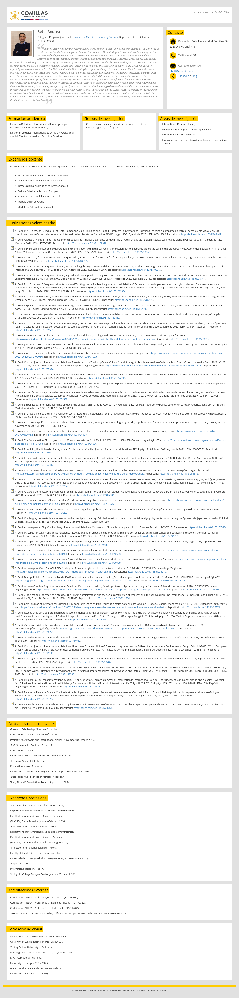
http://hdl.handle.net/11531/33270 (146, 571)
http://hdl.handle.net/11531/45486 (207, 527)
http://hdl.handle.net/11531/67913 (106, 378)
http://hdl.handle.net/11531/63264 (48, 486)
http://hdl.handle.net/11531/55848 (179, 473)
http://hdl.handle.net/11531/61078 (67, 434)
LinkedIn (184, 76)
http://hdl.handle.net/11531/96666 (106, 291)
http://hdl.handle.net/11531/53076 (94, 503)
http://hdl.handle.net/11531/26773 (34, 632)
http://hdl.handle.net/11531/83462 (100, 317)
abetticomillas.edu (182, 71)
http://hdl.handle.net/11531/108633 (131, 252)
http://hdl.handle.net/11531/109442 (201, 234)
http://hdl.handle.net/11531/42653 (101, 554)
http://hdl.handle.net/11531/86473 (134, 300)
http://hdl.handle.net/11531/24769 (82, 686)
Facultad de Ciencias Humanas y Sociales (95, 37)
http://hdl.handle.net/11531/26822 (167, 580)
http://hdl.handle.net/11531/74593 (77, 356)
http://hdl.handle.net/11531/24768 (92, 708)
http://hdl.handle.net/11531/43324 (90, 545)
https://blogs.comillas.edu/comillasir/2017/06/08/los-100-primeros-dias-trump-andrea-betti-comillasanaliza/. (119, 628)
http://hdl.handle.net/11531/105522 (68, 261)
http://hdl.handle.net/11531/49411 (96, 495)
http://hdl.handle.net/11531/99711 (185, 278)
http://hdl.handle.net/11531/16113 (34, 653)
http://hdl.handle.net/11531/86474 (127, 309)
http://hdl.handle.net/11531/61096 (77, 443)
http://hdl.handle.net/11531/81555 (34, 330)
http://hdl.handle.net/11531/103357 (141, 269)
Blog (194, 76)
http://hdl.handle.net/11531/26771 (200, 607)
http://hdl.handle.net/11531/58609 (34, 452)
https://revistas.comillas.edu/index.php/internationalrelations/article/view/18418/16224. (154, 365)
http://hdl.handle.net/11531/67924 (34, 369)
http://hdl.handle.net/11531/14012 (61, 640)
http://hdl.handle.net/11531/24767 (34, 699)
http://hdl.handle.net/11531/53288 (55, 674)
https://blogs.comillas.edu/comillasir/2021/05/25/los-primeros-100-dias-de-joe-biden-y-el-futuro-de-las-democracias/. (80, 473)
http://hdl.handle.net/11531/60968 (101, 562)
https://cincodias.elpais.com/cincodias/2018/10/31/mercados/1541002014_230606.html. (64, 571)
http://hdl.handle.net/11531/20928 (89, 619)
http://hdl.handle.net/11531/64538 (48, 399)
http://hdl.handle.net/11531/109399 (87, 243)
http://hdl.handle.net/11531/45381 (159, 536)
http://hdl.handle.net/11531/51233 (48, 512)
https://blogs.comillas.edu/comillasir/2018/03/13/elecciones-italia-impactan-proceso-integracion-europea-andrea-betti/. (102, 589)
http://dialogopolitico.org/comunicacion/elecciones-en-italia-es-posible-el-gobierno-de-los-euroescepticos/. (74, 580)
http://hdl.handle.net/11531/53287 (91, 662)
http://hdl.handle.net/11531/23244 (112, 598)
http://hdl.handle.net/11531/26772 (202, 589)
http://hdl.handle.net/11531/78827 (189, 339)
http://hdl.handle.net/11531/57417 (34, 465)
